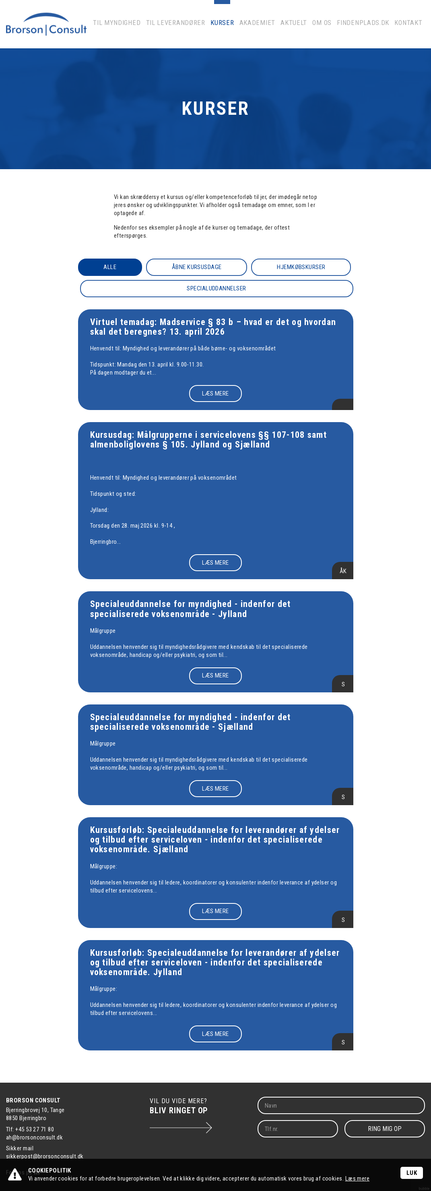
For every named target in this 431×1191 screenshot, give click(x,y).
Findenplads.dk (367, 30)
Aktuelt (301, 30)
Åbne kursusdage (197, 267)
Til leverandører (192, 30)
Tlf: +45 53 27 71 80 (30, 1129)
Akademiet (268, 30)
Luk (411, 1173)
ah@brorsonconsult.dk (34, 1137)
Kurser (235, 30)
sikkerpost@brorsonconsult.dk (45, 1156)
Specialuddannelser (217, 288)
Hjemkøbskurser (302, 267)
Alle (109, 267)
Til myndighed (140, 30)
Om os (328, 30)
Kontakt (409, 30)
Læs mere (357, 1178)
